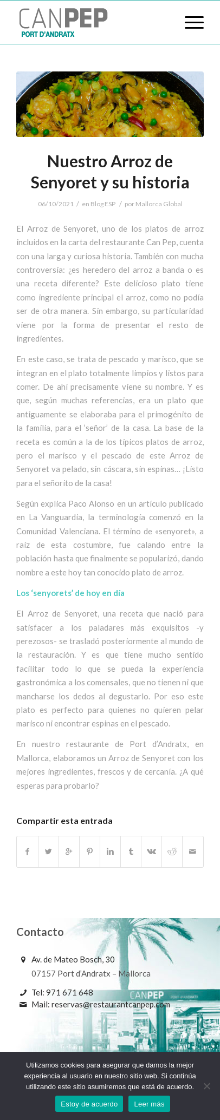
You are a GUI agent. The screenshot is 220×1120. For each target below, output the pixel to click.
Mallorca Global (159, 204)
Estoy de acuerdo (89, 1104)
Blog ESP (102, 204)
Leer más (149, 1104)
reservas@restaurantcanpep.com (110, 1004)
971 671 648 (69, 992)
